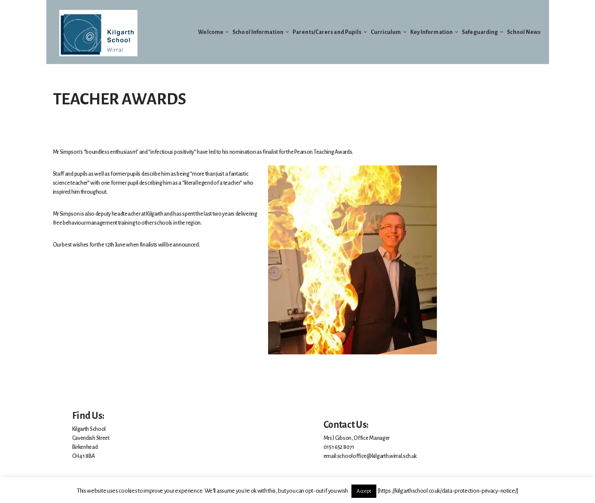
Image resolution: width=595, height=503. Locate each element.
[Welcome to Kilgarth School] (98, 33)
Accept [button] (364, 491)
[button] (227, 32)
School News (523, 32)
